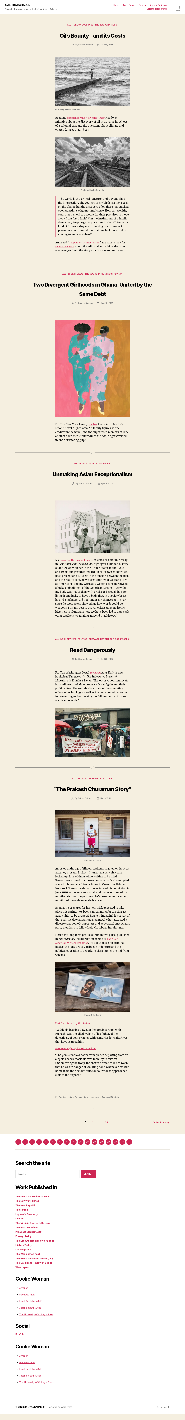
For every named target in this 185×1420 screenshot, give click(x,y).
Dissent (20, 1224)
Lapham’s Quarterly (28, 1219)
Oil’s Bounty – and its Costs (92, 35)
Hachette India (28, 1300)
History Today (24, 1250)
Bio (124, 5)
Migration (96, 785)
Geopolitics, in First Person (86, 243)
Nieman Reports (65, 247)
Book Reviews (76, 275)
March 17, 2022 (107, 805)
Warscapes (22, 1273)
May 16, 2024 (106, 45)
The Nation (22, 1215)
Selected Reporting (157, 9)
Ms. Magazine (24, 1255)
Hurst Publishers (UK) (32, 1306)
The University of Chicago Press (39, 1320)
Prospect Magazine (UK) (30, 1237)
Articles (82, 785)
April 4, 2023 (107, 485)
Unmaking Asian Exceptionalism (92, 475)
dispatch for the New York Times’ (88, 118)
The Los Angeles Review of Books (37, 1246)
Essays (142, 5)
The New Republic (27, 1211)
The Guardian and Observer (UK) (36, 1264)
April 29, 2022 (107, 665)
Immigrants (96, 1104)
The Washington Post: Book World (111, 645)
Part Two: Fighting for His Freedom (77, 1055)
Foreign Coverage (83, 25)
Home (116, 5)
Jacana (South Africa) (33, 1313)
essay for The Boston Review (78, 562)
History (86, 1104)
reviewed (96, 679)
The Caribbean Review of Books (35, 1268)
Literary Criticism (158, 5)
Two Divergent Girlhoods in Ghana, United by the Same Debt (92, 289)
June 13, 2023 (107, 304)
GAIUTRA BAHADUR (19, 5)
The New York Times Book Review (105, 275)
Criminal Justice (66, 1104)
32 (104, 1128)
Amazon (24, 1293)
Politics (83, 645)
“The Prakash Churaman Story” (92, 795)
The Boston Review (101, 465)
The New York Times (107, 25)
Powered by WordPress (61, 1412)
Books (132, 5)
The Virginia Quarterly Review (34, 1228)
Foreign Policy (24, 1242)
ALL (68, 25)
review (93, 425)
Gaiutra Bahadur (85, 45)
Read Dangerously (92, 655)
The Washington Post (29, 1259)
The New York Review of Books (35, 1202)
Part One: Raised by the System (75, 1030)
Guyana (78, 1104)
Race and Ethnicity (111, 1104)
